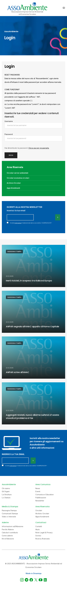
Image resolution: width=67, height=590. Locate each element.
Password (9, 134)
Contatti (38, 526)
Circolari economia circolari (18, 178)
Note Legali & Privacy (43, 533)
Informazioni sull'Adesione (12, 526)
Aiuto (37, 530)
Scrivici (38, 536)
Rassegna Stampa (14, 251)
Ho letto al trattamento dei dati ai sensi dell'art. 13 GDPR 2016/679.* (31, 223)
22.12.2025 (9, 368)
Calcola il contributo (10, 533)
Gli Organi (5, 491)
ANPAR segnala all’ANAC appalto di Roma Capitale (32, 326)
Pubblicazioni (40, 498)
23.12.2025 (9, 276)
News (37, 488)
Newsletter (39, 501)
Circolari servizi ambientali (17, 173)
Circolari (38, 510)
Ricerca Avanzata (42, 539)
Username (9, 121)
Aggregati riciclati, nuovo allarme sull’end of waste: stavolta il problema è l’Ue (32, 416)
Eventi (37, 491)
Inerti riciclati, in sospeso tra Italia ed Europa (29, 280)
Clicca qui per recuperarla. (38, 148)
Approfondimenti (13, 188)
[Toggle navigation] (63, 8)
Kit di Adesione (8, 539)
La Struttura (6, 495)
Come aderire (7, 536)
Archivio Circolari (14, 183)
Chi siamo (6, 488)
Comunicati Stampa (10, 514)
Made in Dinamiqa (33, 573)
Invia (11, 155)
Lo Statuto (6, 498)
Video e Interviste (9, 517)
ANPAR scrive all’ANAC (17, 372)
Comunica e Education (44, 495)
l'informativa (17, 223)
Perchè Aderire (8, 530)
